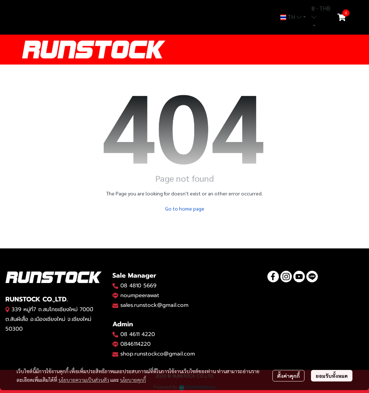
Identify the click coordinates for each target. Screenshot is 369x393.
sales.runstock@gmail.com (154, 305)
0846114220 (135, 344)
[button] (293, 17)
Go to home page (184, 208)
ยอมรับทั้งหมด (332, 375)
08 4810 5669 (138, 286)
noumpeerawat (139, 295)
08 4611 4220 (137, 334)
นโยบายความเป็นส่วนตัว (83, 379)
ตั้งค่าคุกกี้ (288, 375)
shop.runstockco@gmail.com (157, 354)
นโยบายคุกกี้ (133, 379)
